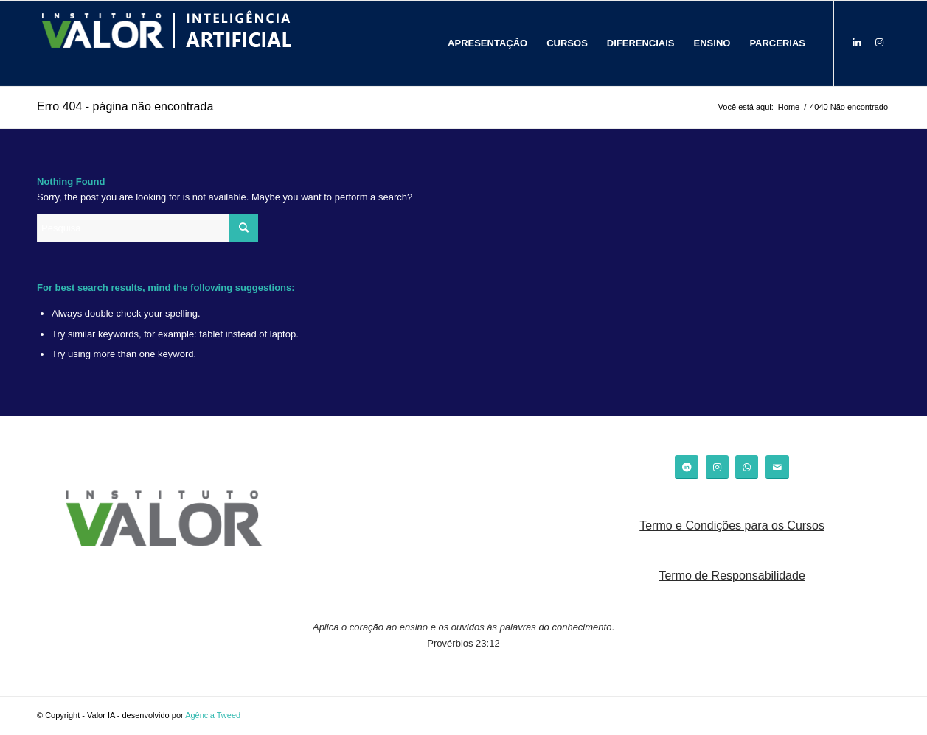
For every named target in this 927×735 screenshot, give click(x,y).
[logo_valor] (164, 521)
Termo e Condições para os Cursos (731, 525)
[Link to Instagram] (879, 43)
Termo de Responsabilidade (732, 575)
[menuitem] (487, 43)
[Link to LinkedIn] (857, 43)
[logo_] (166, 43)
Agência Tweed (212, 715)
